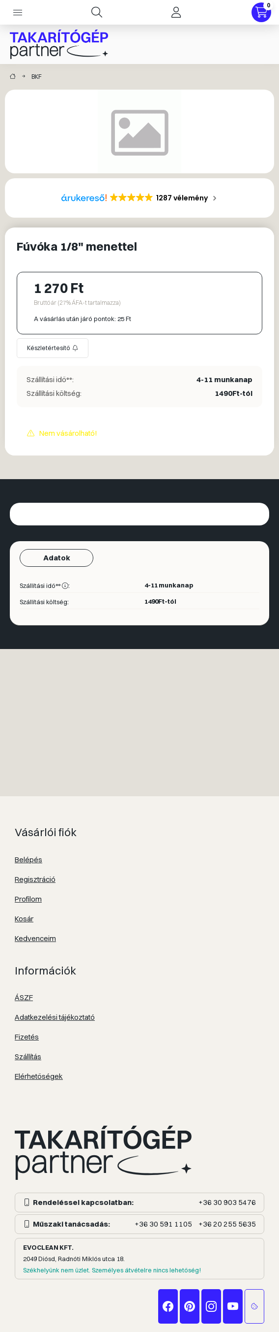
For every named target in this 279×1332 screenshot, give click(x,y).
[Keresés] (97, 12)
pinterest (189, 1306)
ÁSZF (24, 997)
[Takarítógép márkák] (13, 77)
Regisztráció (35, 879)
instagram (211, 1306)
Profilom (28, 899)
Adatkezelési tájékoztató (55, 1017)
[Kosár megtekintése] (261, 12)
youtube (233, 1306)
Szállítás (28, 1056)
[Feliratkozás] (52, 348)
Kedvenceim (35, 938)
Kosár (24, 918)
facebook (168, 1306)
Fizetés (27, 1036)
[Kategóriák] (18, 12)
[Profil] (176, 12)
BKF (36, 76)
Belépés (28, 859)
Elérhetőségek (39, 1076)
